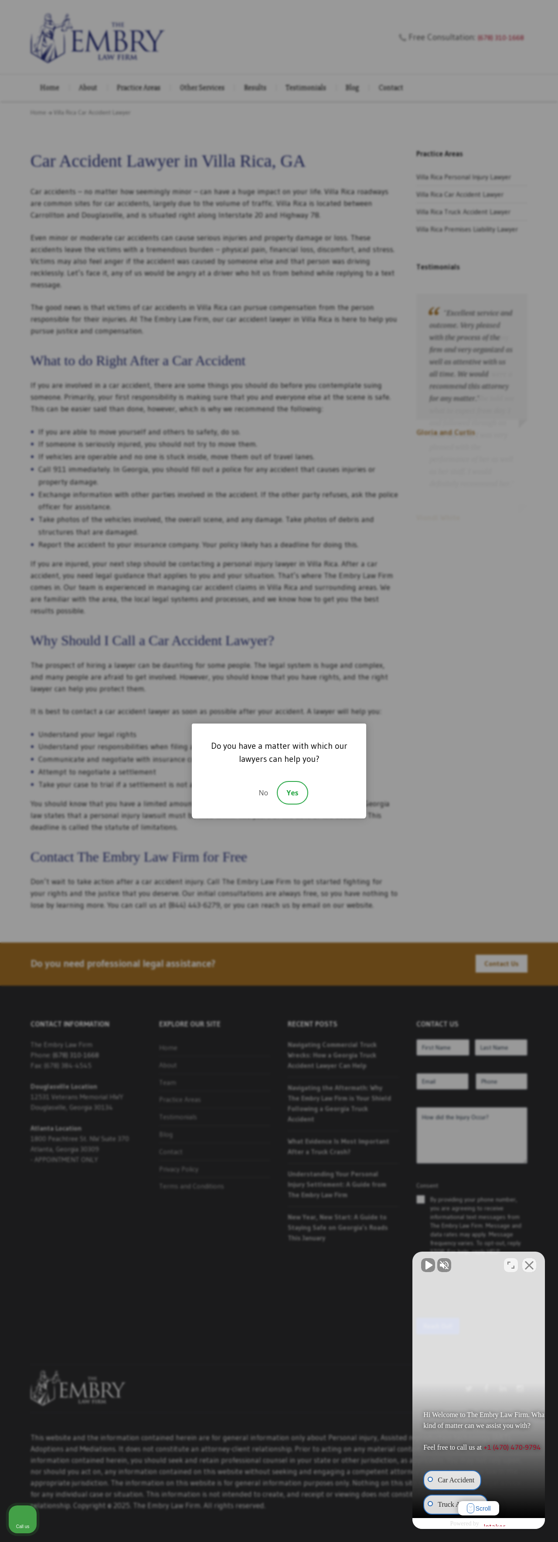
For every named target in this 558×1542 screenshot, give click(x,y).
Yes (292, 793)
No (263, 793)
